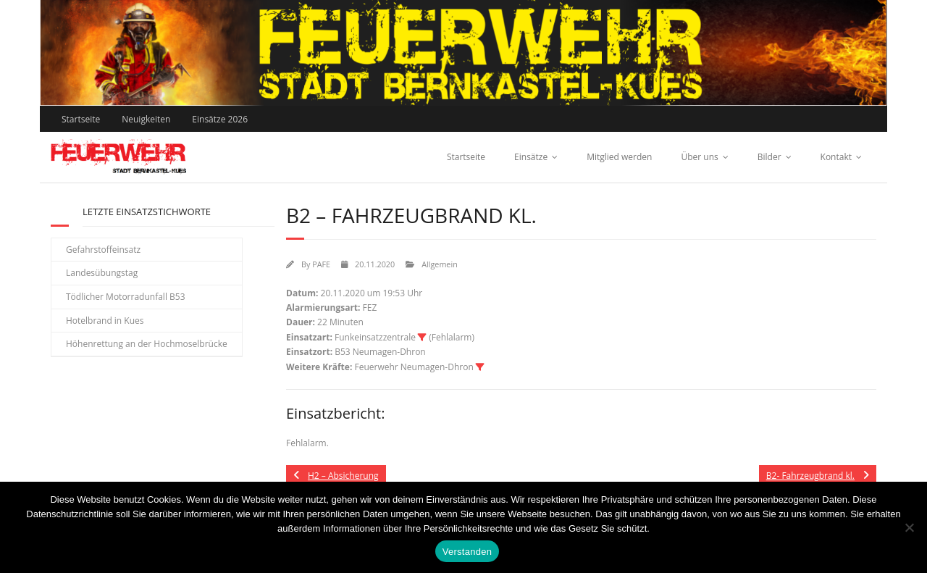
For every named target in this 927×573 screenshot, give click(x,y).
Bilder (769, 157)
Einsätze (531, 157)
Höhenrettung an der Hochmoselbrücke (146, 344)
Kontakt (836, 157)
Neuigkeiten (146, 119)
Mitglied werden (619, 157)
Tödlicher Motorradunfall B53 (125, 296)
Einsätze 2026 (220, 119)
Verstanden (467, 551)
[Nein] (909, 527)
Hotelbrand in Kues (105, 320)
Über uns (699, 157)
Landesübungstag (102, 273)
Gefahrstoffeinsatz (103, 249)
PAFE (321, 264)
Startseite (81, 119)
